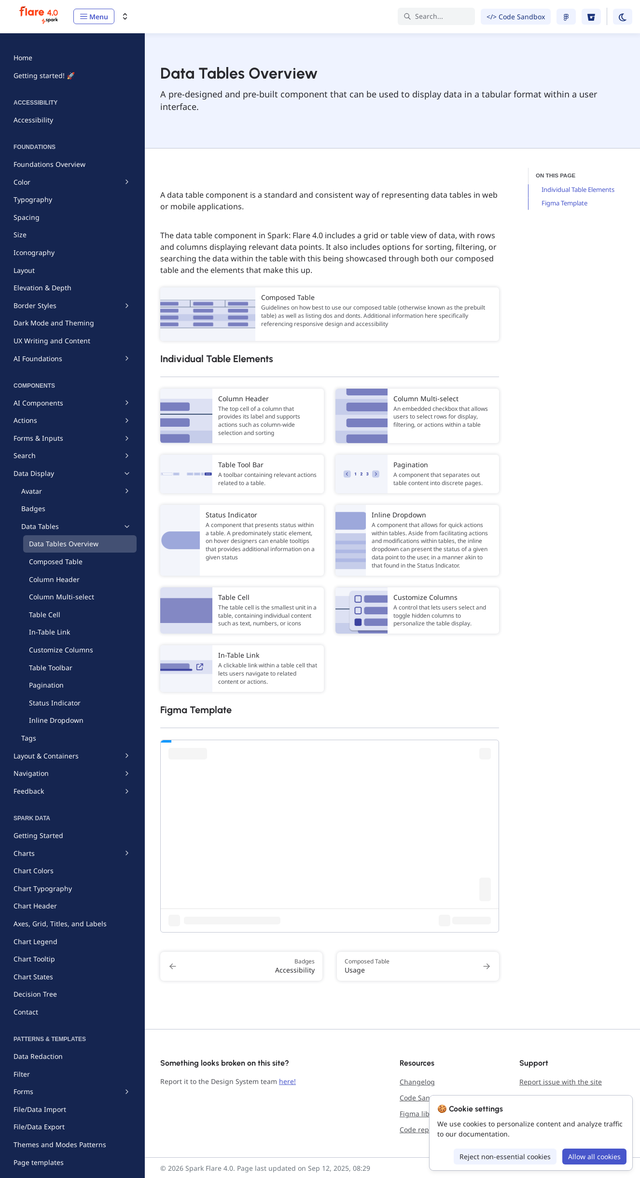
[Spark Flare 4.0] (40, 16)
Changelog (417, 1081)
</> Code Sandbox (516, 16)
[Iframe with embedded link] (330, 836)
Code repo (416, 1129)
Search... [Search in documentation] (423, 16)
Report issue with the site (560, 1081)
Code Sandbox (423, 1097)
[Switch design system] (125, 16)
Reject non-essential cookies (505, 1156)
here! (287, 1081)
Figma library (421, 1113)
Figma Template (564, 203)
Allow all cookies (594, 1156)
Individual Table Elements (578, 189)
